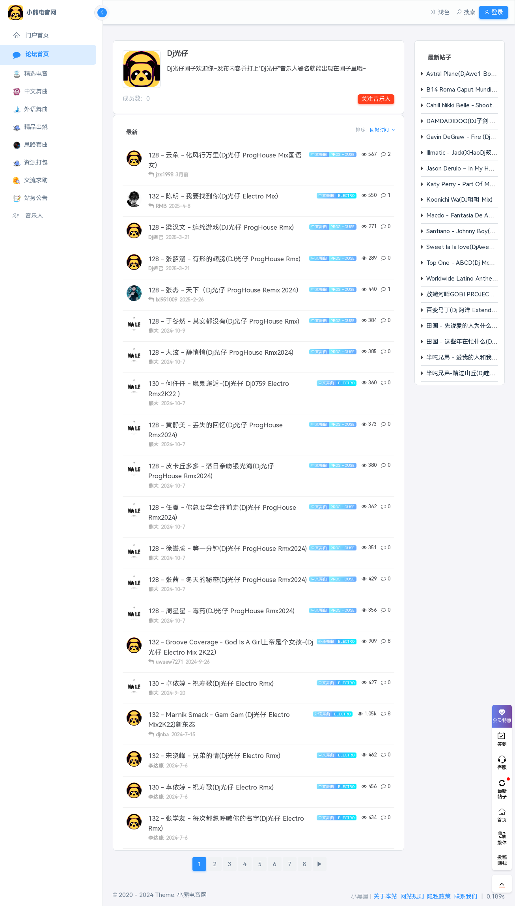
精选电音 (30, 74)
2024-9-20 (173, 693)
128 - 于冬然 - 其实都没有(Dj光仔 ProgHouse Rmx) (223, 321)
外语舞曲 (30, 109)
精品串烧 (30, 127)
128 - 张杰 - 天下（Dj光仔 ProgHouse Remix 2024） (225, 290)
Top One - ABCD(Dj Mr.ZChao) (467, 262)
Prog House (342, 154)
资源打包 (30, 163)
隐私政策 (439, 896)
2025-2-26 (191, 300)
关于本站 (385, 896)
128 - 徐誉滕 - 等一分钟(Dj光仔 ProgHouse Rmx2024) (227, 548)
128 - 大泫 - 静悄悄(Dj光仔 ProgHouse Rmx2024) (220, 352)
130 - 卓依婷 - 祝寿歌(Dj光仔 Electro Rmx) (211, 683)
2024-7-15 (183, 735)
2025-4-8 (179, 206)
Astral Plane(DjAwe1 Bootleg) (466, 73)
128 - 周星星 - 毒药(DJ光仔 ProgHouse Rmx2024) (221, 610)
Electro (346, 195)
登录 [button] (490, 12)
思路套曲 (30, 145)
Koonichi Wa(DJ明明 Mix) (459, 199)
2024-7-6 (176, 766)
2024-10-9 (173, 331)
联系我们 (466, 896)
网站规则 (412, 896)
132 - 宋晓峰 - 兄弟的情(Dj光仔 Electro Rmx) (214, 755)
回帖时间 (380, 130)
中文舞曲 (30, 92)
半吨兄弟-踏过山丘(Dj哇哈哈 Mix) (470, 373)
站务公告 (30, 198)
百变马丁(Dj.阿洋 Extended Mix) (468, 310)
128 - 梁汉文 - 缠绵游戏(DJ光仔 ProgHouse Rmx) (221, 227)
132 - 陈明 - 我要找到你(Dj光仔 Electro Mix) (213, 196)
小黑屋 (360, 896)
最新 (132, 132)
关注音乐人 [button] (376, 98)
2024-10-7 (173, 362)
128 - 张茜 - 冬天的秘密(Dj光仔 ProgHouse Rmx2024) (227, 579)
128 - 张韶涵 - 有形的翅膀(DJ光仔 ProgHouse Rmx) (224, 258)
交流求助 (30, 180)
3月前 (181, 175)
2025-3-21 (178, 237)
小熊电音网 (192, 894)
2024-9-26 (197, 662)
